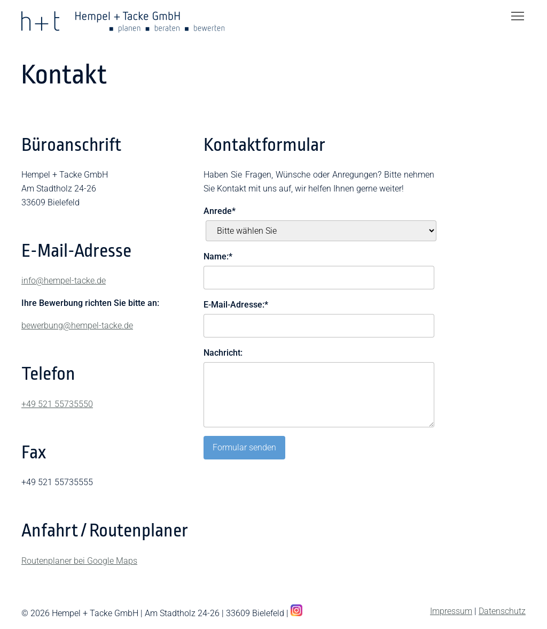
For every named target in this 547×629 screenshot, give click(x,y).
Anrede (220, 210)
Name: (218, 256)
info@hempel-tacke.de (63, 280)
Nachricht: (223, 353)
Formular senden (244, 447)
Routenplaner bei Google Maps (79, 561)
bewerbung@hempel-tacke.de (77, 325)
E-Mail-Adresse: (236, 304)
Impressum (451, 611)
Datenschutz (502, 611)
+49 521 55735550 (57, 404)
